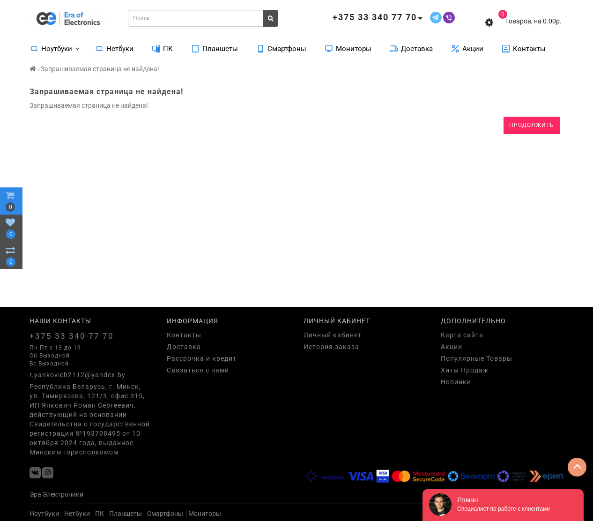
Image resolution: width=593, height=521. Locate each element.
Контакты (524, 48)
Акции (467, 48)
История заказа (331, 346)
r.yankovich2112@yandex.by (78, 375)
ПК (162, 48)
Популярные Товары (476, 358)
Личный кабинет (333, 335)
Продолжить (531, 125)
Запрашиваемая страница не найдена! (100, 69)
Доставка (411, 48)
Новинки (456, 382)
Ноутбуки (55, 48)
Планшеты (215, 48)
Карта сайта (462, 335)
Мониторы (348, 48)
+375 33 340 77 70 (72, 336)
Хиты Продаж (465, 370)
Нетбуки (114, 48)
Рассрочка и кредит (202, 358)
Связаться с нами (198, 370)
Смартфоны (281, 48)
